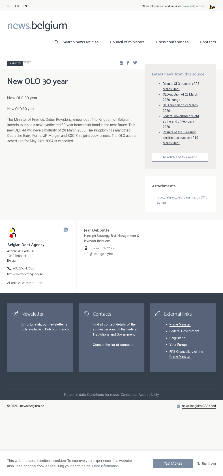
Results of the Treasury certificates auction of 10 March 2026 (180, 194)
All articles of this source (180, 213)
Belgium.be (177, 394)
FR (17, 6)
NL (9, 6)
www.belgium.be (193, 6)
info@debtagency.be (98, 310)
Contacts (208, 42)
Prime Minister (180, 380)
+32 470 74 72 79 (102, 304)
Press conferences (172, 42)
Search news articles (81, 42)
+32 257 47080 (23, 324)
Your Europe (178, 401)
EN (25, 6)
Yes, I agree (173, 463)
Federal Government (184, 387)
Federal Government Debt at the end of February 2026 (181, 177)
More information (105, 466)
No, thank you (206, 463)
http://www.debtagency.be (25, 330)
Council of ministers (127, 42)
